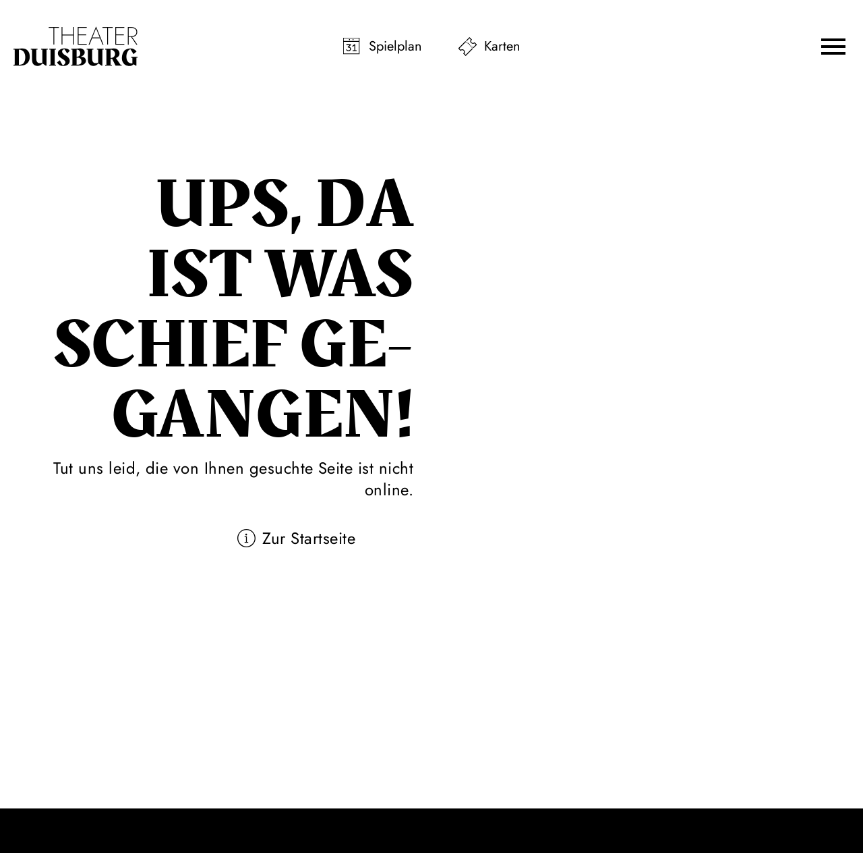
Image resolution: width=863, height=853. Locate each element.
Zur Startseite (308, 538)
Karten (502, 46)
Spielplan (395, 46)
